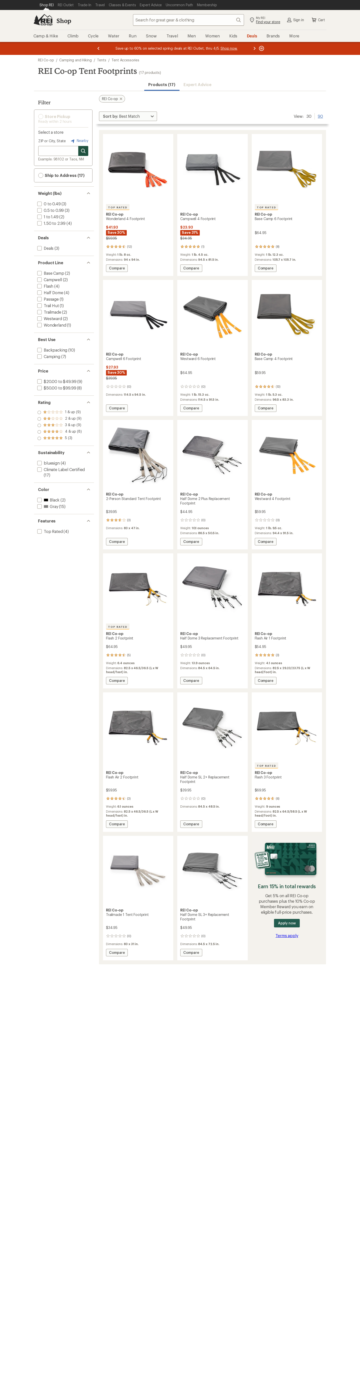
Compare (118, 269)
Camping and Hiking (75, 60)
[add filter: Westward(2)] (49, 318)
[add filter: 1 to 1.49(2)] (47, 216)
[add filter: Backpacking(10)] (51, 350)
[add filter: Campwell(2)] (49, 279)
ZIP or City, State (52, 141)
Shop (63, 20)
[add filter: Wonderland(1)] (51, 325)
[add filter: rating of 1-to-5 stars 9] (59, 438)
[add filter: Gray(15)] (47, 506)
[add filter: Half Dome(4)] (49, 292)
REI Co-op (46, 60)
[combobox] (188, 20)
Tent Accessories (125, 60)
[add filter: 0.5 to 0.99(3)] (50, 210)
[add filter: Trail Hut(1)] (47, 305)
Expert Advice (198, 84)
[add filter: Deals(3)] (45, 248)
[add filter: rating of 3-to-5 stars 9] (59, 425)
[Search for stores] (83, 151)
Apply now (287, 923)
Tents (101, 60)
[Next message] (255, 48)
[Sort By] (128, 116)
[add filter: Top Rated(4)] (49, 531)
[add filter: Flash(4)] (44, 286)
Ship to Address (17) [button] (61, 175)
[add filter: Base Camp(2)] (50, 273)
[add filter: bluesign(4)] (48, 463)
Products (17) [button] (161, 84)
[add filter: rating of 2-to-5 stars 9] (59, 432)
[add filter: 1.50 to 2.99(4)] (51, 223)
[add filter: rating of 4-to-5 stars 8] (59, 419)
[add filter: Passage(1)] (47, 299)
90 (320, 116)
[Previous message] (99, 48)
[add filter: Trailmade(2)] (48, 312)
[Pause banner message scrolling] (261, 48)
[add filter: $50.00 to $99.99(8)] (56, 387)
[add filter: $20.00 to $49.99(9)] (56, 381)
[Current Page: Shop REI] (47, 5)
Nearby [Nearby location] (79, 141)
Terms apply (287, 935)
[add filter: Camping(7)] (48, 356)
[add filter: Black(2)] (48, 500)
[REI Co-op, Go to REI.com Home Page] (43, 20)
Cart (318, 20)
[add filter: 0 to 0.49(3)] (48, 203)
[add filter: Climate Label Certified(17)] (60, 469)
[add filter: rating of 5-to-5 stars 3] (59, 412)
